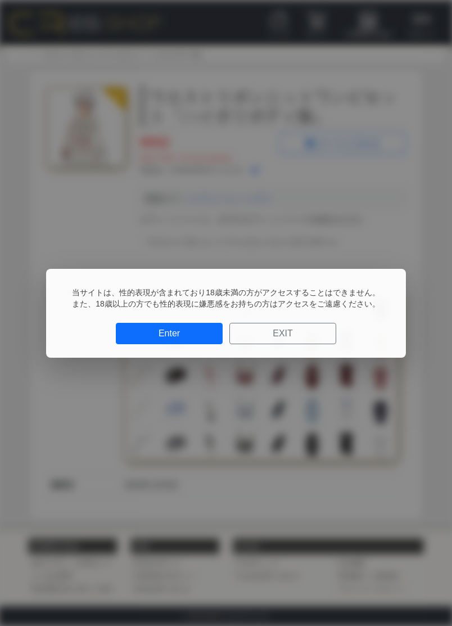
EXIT (283, 333)
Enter (169, 333)
